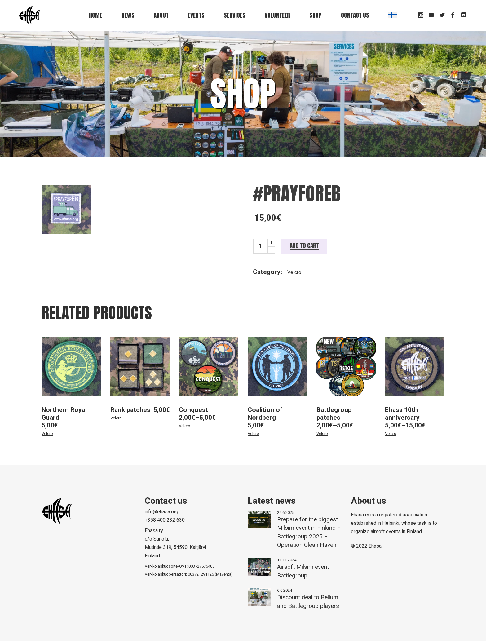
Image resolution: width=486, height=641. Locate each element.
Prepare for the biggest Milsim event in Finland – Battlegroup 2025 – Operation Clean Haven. (309, 532)
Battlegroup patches (334, 413)
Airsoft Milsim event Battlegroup (303, 571)
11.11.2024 (286, 560)
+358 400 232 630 (165, 520)
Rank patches (130, 410)
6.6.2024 (284, 590)
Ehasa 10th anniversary (402, 413)
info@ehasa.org (161, 511)
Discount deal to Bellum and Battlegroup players (308, 601)
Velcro (294, 272)
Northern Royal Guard (64, 413)
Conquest (193, 410)
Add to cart (304, 245)
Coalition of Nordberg (265, 413)
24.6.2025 (285, 513)
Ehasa (375, 546)
